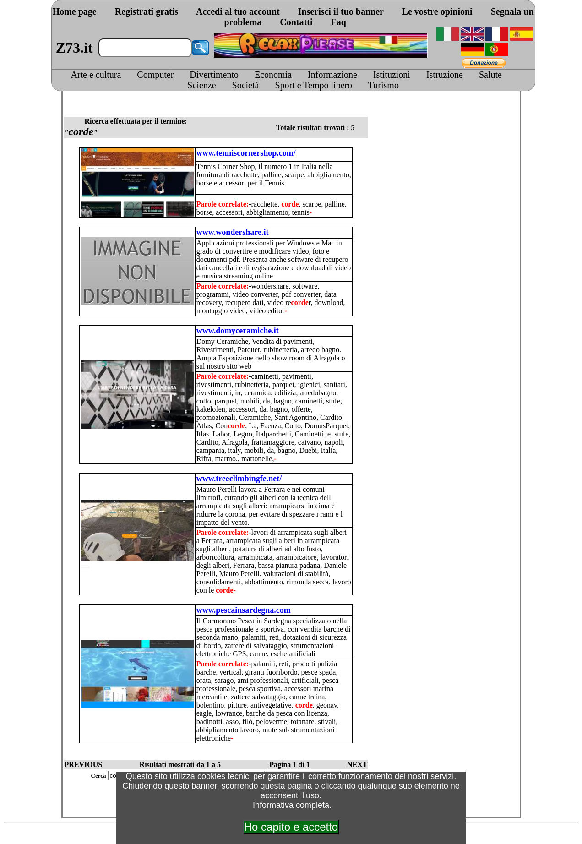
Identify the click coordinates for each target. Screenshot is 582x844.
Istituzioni (391, 75)
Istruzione (444, 75)
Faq (338, 22)
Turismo (383, 85)
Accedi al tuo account (238, 11)
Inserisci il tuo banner (341, 11)
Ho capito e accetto (291, 827)
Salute (490, 75)
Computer (155, 75)
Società (245, 85)
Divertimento (214, 75)
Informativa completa (291, 805)
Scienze (201, 85)
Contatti (296, 22)
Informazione (332, 75)
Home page (75, 11)
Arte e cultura (96, 75)
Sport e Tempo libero (313, 85)
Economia (273, 75)
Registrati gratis (146, 11)
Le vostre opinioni (437, 11)
